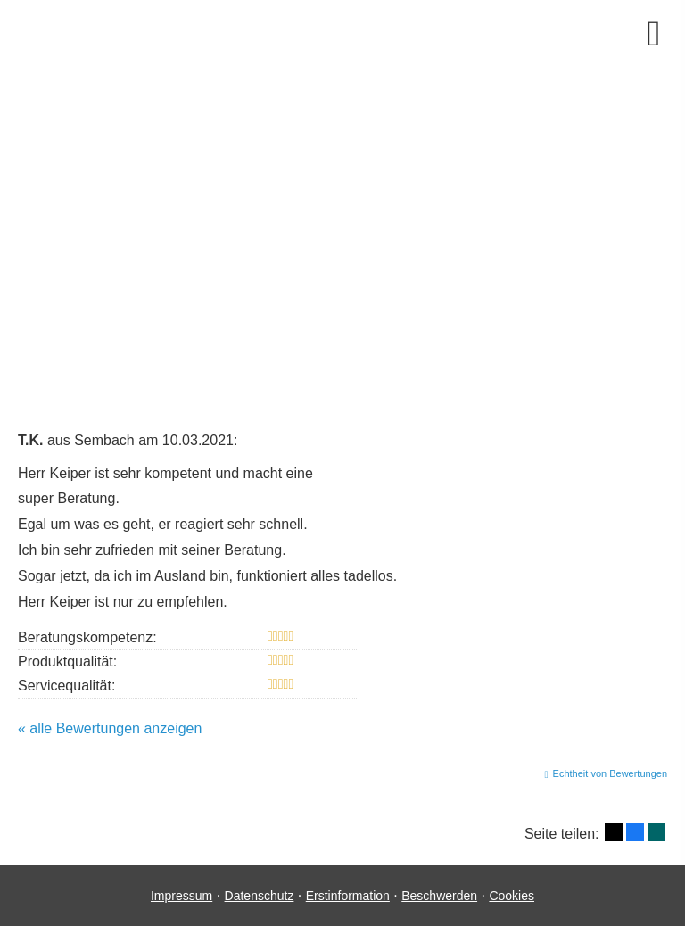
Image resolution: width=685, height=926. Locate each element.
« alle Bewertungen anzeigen (110, 728)
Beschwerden (439, 896)
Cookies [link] (511, 896)
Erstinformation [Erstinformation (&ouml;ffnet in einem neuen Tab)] (348, 896)
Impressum (181, 896)
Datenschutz (259, 896)
